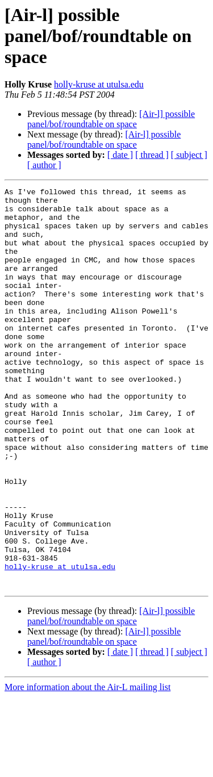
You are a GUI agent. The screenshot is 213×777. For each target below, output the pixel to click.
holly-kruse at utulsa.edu (99, 84)
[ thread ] (152, 155)
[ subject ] (189, 155)
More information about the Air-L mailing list (87, 767)
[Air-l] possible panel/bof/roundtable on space (111, 119)
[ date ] (120, 155)
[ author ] (44, 165)
